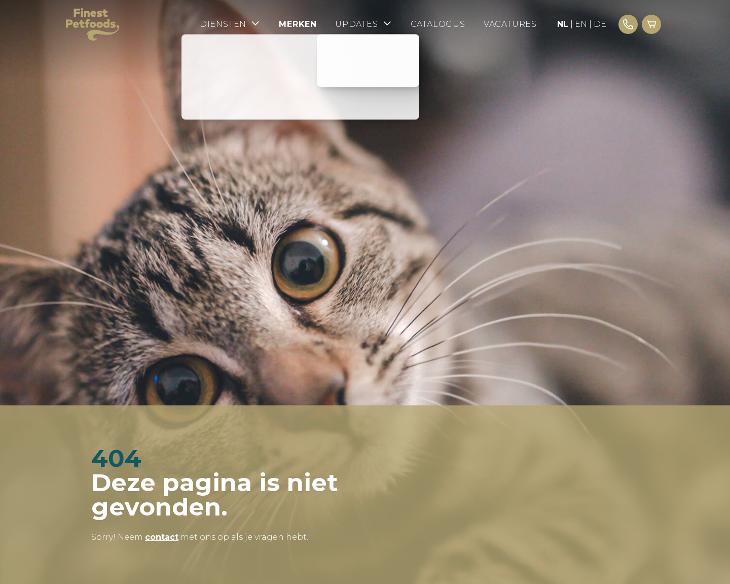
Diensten (230, 23)
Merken (298, 24)
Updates (363, 23)
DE (600, 24)
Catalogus (438, 24)
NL (562, 24)
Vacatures (510, 24)
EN (581, 24)
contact (161, 537)
